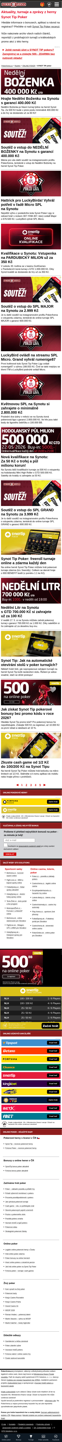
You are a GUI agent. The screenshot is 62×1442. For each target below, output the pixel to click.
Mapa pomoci (16, 1415)
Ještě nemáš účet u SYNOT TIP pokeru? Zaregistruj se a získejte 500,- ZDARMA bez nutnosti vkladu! (28, 53)
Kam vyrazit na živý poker (15, 1289)
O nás (3, 1424)
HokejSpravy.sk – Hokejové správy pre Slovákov (14, 935)
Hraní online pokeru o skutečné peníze (20, 1262)
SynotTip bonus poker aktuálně (17, 1167)
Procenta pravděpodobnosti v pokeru (19, 1198)
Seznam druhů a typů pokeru (16, 1223)
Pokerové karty (11, 1293)
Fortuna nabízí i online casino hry (18, 1354)
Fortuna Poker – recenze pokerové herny (20, 1148)
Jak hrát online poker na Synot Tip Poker (20, 1267)
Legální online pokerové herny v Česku (20, 1250)
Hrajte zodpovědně (8, 1392)
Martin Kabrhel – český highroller (17, 1323)
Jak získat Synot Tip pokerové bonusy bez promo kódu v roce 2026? (27, 713)
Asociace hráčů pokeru (14, 1350)
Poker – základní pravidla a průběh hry (20, 1189)
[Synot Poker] (21, 984)
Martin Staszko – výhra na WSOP (18, 1319)
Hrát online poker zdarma (15, 1254)
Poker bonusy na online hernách (17, 1258)
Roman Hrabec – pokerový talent (17, 1315)
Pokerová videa (11, 1227)
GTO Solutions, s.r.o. (9, 1431)
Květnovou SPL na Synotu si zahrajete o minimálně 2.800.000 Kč (25, 408)
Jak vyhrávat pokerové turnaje (16, 1202)
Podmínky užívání (43, 1424)
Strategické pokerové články (16, 1231)
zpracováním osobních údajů (30, 846)
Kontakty (12, 1424)
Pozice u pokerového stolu (15, 1214)
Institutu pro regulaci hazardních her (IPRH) (23, 1380)
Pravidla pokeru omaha (14, 1219)
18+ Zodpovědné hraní (42, 1428)
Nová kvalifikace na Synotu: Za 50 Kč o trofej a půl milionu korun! (24, 461)
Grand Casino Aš (11, 1306)
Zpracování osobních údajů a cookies (16, 1428)
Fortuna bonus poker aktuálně (16, 1171)
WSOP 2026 (10, 1310)
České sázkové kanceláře (15, 1358)
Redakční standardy (26, 1424)
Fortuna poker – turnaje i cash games (19, 1271)
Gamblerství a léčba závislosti (16, 1341)
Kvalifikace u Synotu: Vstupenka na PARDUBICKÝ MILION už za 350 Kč (28, 257)
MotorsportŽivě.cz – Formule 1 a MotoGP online (14, 911)
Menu (57, 4)
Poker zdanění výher (13, 1346)
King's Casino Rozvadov (14, 1298)
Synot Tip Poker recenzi (45, 26)
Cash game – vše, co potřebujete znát (19, 1206)
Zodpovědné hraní (14, 1383)
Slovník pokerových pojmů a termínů (19, 1210)
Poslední (45, 784)
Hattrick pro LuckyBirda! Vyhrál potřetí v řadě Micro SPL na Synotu (27, 204)
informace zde (50, 1401)
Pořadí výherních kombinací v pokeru (19, 1193)
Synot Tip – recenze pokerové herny (19, 1144)
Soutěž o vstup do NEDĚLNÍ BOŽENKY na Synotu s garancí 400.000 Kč (27, 151)
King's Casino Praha (13, 1302)
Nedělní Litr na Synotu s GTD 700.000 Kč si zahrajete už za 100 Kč (26, 612)
